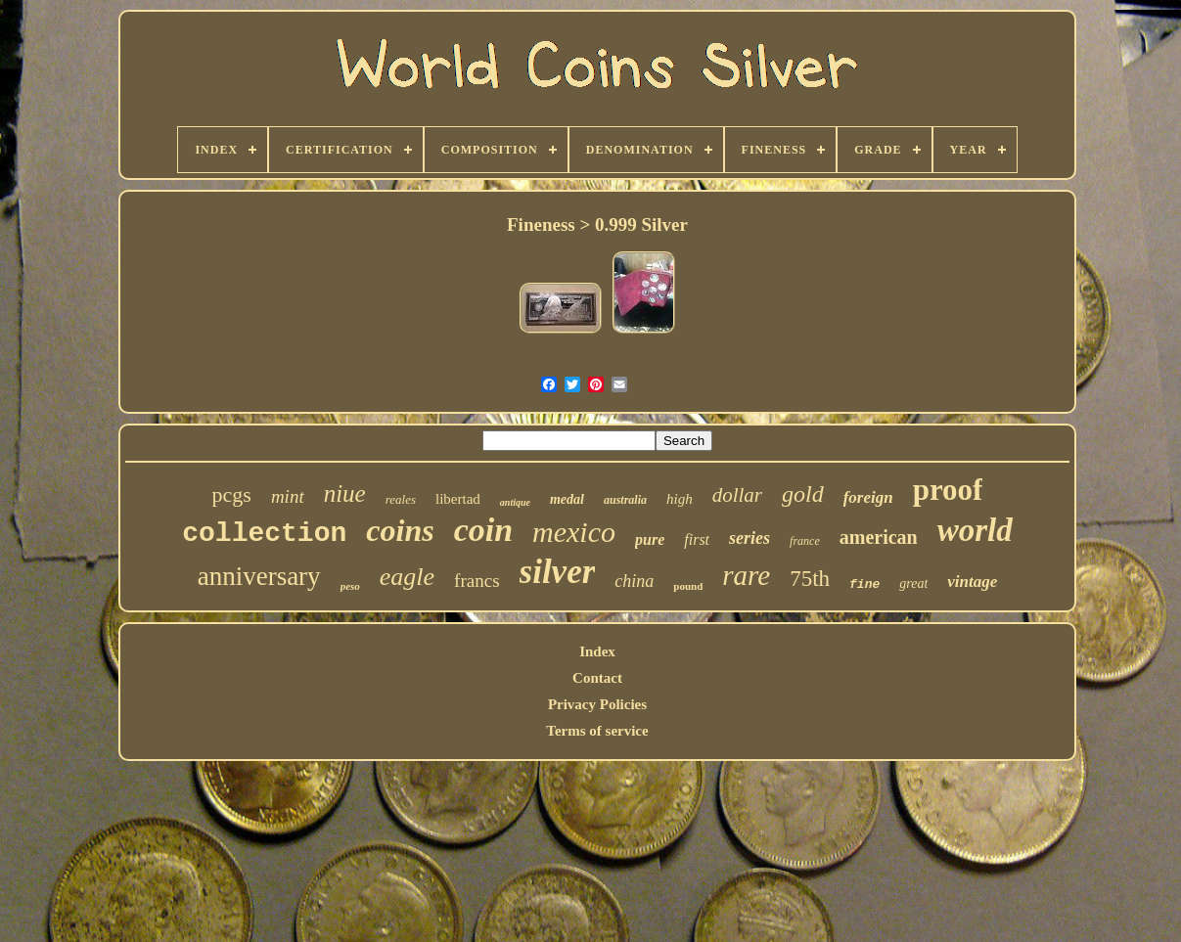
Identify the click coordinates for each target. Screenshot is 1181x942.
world (975, 530)
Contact (597, 678)
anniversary (259, 576)
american (879, 537)
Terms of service (597, 731)
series (749, 538)
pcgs (231, 494)
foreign (868, 497)
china (634, 581)
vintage (972, 581)
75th (810, 578)
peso (350, 586)
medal (567, 499)
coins (399, 530)
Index (597, 651)
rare (746, 575)
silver (558, 572)
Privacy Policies (597, 704)
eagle (407, 576)
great (913, 583)
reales (401, 499)
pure (649, 539)
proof (948, 489)
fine (864, 584)
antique (515, 502)
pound (688, 586)
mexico (573, 532)
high (679, 499)
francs (476, 580)
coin (483, 530)
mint (287, 496)
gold (803, 494)
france (805, 541)
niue (345, 493)
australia (625, 500)
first (696, 539)
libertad (457, 499)
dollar (737, 495)
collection (264, 533)
